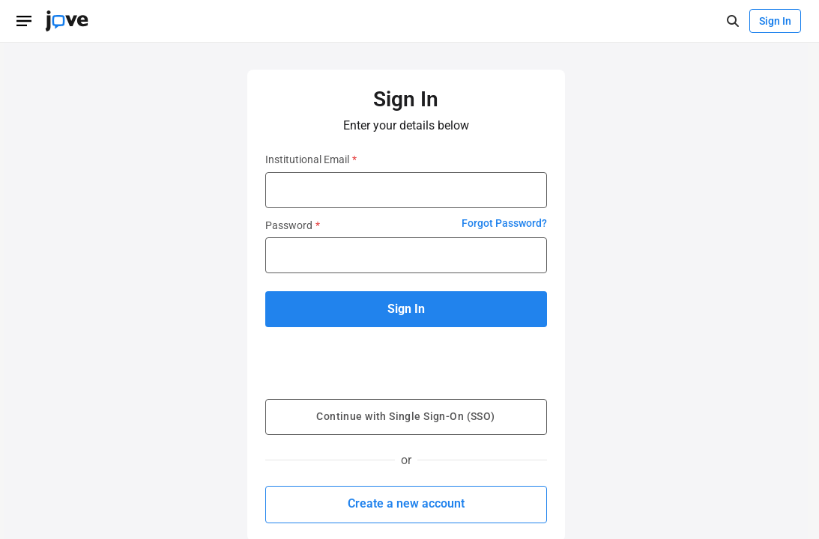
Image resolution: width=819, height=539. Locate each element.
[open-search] (732, 21)
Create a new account (406, 503)
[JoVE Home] (66, 20)
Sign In (775, 21)
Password (292, 225)
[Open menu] (24, 21)
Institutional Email (311, 159)
